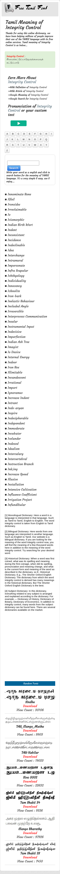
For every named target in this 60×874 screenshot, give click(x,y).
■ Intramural (14, 260)
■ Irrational (13, 383)
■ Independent (15, 423)
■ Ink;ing (11, 469)
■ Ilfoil (10, 199)
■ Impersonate (15, 265)
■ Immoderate (14, 428)
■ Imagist (11, 347)
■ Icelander (13, 438)
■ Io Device (12, 352)
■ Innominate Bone (18, 194)
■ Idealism (12, 449)
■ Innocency (13, 286)
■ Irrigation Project (18, 500)
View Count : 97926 (30, 833)
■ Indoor (11, 362)
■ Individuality (15, 281)
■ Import (11, 388)
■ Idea (9, 250)
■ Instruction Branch (19, 464)
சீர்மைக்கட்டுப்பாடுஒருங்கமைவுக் (25, 59)
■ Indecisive (13, 332)
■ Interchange (14, 255)
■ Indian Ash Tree (17, 342)
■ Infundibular (15, 505)
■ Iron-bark (13, 296)
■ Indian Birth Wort (19, 225)
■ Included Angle (16, 306)
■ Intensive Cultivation (20, 489)
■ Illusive (11, 479)
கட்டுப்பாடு (13, 62)
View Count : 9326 (30, 806)
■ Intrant (11, 403)
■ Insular (11, 321)
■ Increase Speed (16, 474)
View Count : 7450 (30, 857)
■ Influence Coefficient (21, 494)
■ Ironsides (12, 204)
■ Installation (14, 484)
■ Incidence (13, 240)
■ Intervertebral (16, 459)
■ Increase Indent (17, 398)
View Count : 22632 (30, 781)
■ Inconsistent (14, 235)
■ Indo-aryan (14, 408)
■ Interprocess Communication (26, 316)
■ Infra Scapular (16, 271)
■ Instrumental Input (19, 327)
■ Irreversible (14, 311)
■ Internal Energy (17, 357)
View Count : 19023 (30, 756)
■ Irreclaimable (15, 209)
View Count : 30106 (30, 706)
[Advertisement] (30, 650)
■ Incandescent (15, 377)
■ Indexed (11, 444)
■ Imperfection (15, 337)
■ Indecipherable (16, 418)
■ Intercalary (14, 454)
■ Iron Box (12, 367)
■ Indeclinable (15, 245)
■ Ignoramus (14, 393)
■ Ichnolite (12, 291)
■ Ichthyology (14, 276)
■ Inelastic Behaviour (19, 301)
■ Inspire (11, 413)
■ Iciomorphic (14, 220)
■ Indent (11, 230)
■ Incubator (13, 433)
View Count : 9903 (30, 730)
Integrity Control (38, 87)
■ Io (7, 215)
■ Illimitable (13, 372)
